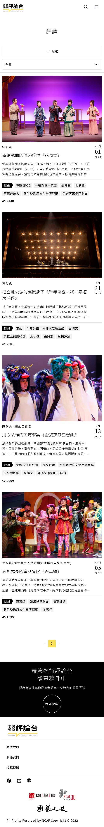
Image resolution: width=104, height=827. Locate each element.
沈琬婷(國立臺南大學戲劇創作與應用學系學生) (37, 563)
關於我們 (13, 747)
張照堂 (48, 336)
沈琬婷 (47, 609)
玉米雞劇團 (11, 473)
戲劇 (7, 328)
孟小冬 (34, 336)
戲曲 (7, 185)
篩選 (52, 51)
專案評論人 (11, 193)
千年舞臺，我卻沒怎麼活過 (45, 328)
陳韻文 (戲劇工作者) (17, 426)
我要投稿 (52, 704)
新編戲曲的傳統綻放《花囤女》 (32, 155)
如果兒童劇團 (39, 601)
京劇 (19, 328)
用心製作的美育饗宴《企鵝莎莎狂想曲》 (40, 434)
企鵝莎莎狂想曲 (27, 465)
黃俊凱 (7, 283)
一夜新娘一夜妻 (46, 185)
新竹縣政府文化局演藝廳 (41, 193)
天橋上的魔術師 (15, 336)
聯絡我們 (13, 757)
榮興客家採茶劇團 (75, 193)
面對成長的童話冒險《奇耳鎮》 (32, 571)
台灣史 (73, 328)
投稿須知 (13, 767)
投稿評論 (64, 336)
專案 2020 (23, 185)
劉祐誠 (7, 147)
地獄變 (80, 185)
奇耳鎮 (20, 601)
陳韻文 (28, 473)
